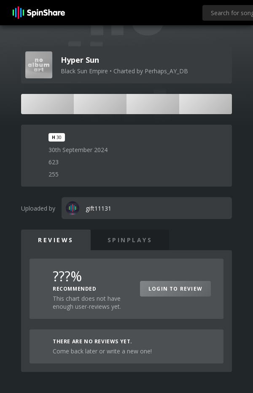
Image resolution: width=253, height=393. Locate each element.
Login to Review (175, 288)
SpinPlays (130, 240)
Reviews (56, 240)
